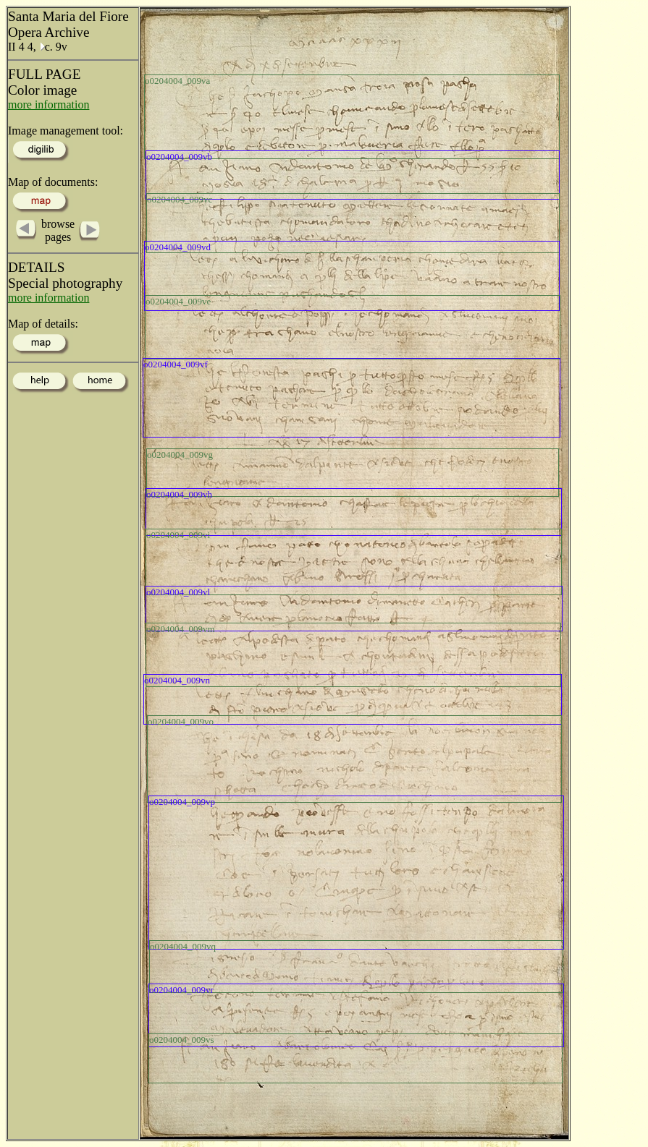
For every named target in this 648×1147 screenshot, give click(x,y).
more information (48, 104)
